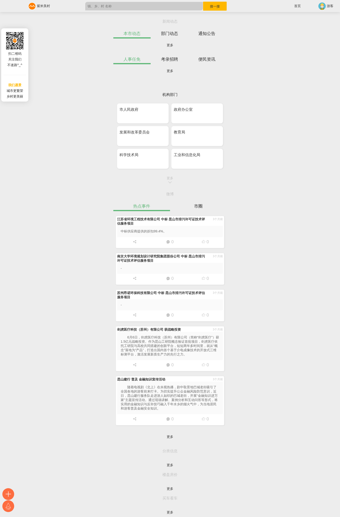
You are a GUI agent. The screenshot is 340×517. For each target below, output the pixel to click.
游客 (325, 6)
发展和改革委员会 (134, 132)
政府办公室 (183, 109)
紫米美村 (39, 6)
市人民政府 (128, 109)
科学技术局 (128, 155)
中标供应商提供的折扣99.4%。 (143, 231)
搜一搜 (215, 6)
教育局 (179, 132)
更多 (170, 45)
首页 (297, 6)
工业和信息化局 (187, 155)
